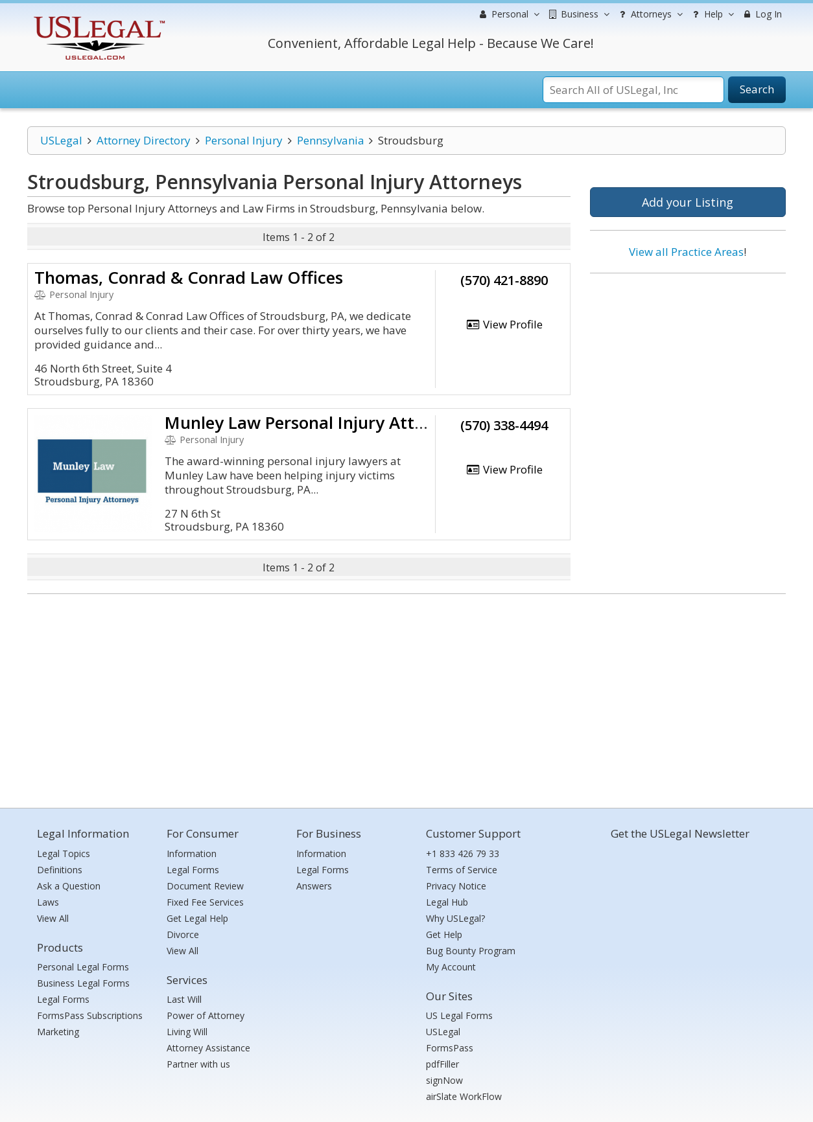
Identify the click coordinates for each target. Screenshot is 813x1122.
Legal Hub (447, 902)
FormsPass (449, 1048)
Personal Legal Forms (83, 967)
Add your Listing (687, 202)
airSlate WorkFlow (464, 1096)
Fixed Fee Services (205, 902)
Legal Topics (63, 853)
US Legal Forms (459, 1015)
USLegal (61, 140)
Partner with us (198, 1064)
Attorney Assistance (208, 1048)
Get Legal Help (197, 918)
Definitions (59, 870)
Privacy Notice (456, 886)
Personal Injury (244, 140)
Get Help (444, 934)
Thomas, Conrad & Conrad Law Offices (188, 277)
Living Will (187, 1031)
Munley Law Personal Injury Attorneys (316, 422)
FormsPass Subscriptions (90, 1015)
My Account (451, 967)
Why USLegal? (455, 918)
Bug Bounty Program (470, 951)
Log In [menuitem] (761, 14)
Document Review (205, 886)
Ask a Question (68, 886)
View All (53, 918)
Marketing (58, 1031)
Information (192, 853)
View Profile (504, 324)
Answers (314, 886)
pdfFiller (442, 1064)
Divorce (183, 934)
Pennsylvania (330, 140)
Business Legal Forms (83, 983)
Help (711, 14)
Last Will (184, 999)
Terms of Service (461, 870)
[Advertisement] (688, 367)
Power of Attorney (205, 1015)
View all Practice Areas (686, 251)
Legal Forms (63, 999)
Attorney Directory (144, 140)
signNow (444, 1080)
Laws (48, 902)
